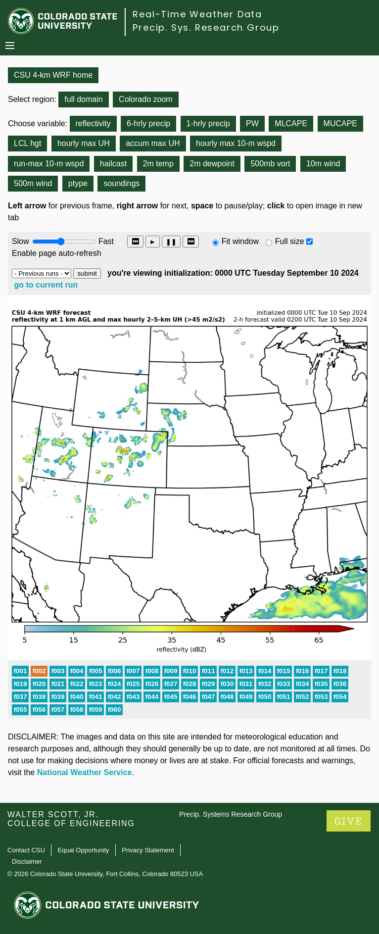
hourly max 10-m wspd (236, 143)
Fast (105, 241)
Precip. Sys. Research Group (206, 27)
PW (252, 123)
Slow (20, 241)
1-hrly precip (208, 123)
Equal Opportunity (83, 850)
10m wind (323, 163)
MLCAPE (291, 123)
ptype (78, 183)
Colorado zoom (146, 99)
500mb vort (270, 163)
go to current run (46, 285)
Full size (289, 241)
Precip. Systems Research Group (230, 814)
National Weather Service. (85, 772)
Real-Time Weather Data (197, 14)
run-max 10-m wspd (49, 163)
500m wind (33, 183)
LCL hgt (27, 143)
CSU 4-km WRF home (53, 75)
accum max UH (153, 143)
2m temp (158, 163)
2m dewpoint (212, 163)
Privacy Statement (148, 850)
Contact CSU (26, 850)
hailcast (113, 163)
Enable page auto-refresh (56, 253)
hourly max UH (83, 143)
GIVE (348, 821)
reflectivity (93, 123)
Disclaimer (27, 861)
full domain (83, 99)
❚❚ (171, 242)
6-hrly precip (148, 123)
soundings (121, 183)
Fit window (240, 241)
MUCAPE (340, 123)
